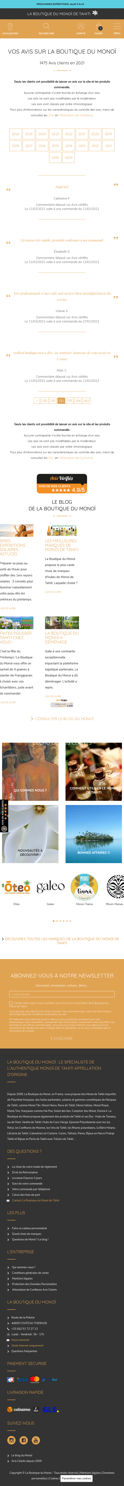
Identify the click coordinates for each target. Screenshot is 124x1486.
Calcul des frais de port (25, 1195)
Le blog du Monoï (21, 1455)
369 (86, 401)
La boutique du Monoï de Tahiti (59, 13)
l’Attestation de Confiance (76, 115)
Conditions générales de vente (30, 1273)
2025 (29, 134)
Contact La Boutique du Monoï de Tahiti (35, 1200)
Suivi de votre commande (27, 1184)
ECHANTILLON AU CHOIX (60, 4)
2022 (69, 134)
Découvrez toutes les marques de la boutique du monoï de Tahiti (62, 941)
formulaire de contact (21, 1030)
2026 (15, 134)
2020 (95, 134)
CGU (51, 115)
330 (44, 401)
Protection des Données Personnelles (34, 1284)
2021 (81, 134)
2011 (108, 146)
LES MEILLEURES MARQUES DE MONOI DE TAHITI (62, 545)
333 (69, 401)
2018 (15, 146)
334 (77, 401)
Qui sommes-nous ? (23, 1267)
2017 (29, 146)
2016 (42, 146)
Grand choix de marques (26, 1234)
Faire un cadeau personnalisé (29, 1228)
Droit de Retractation (24, 1172)
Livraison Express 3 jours (26, 1178)
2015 (55, 146)
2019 (108, 134)
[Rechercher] (46, 26)
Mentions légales (22, 1278)
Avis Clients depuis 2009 (26, 1461)
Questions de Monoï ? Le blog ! (30, 1239)
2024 (42, 134)
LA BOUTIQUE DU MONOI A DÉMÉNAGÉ (62, 637)
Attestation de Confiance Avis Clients (34, 1290)
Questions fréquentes (24, 1351)
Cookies (53, 1478)
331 (53, 401)
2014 (68, 146)
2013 (82, 146)
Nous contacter (20, 1340)
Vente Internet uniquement (27, 1346)
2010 (55, 158)
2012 (95, 146)
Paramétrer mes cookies (76, 1478)
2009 (69, 158)
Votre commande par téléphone (30, 1189)
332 (61, 401)
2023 (55, 134)
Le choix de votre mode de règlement (34, 1167)
